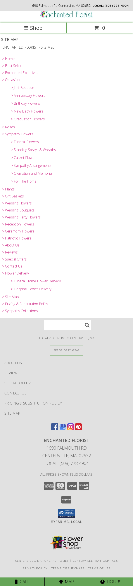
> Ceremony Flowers (18, 231)
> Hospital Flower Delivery (31, 289)
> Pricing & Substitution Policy (25, 303)
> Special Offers (14, 259)
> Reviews (10, 252)
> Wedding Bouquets (18, 210)
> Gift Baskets (13, 196)
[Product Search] (67, 325)
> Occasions (11, 79)
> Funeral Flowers (25, 141)
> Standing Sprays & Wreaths (33, 149)
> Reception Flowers (18, 224)
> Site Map (10, 296)
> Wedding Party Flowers (21, 217)
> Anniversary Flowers (28, 95)
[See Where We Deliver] (66, 350)
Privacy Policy (35, 568)
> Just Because (22, 87)
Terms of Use (99, 568)
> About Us (10, 245)
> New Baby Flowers (27, 111)
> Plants (8, 189)
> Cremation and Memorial (31, 173)
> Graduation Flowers (28, 119)
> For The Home (23, 181)
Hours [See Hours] (110, 582)
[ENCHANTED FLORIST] (66, 16)
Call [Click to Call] (22, 582)
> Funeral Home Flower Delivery (36, 281)
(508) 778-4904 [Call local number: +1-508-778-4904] (117, 5)
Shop (33, 27)
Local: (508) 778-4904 (67, 463)
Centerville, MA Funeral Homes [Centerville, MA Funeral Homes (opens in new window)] (42, 561)
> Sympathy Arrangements (31, 165)
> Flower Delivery (15, 273)
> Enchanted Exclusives (20, 72)
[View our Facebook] (54, 428)
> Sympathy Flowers (17, 134)
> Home (8, 58)
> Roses (8, 127)
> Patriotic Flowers (16, 238)
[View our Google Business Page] (62, 428)
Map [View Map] (66, 582)
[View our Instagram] (70, 428)
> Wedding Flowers (17, 203)
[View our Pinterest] (78, 428)
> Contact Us (12, 266)
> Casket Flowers (24, 157)
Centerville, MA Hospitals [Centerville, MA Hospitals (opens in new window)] (95, 561)
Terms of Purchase (67, 568)
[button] (66, 513)
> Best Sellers (12, 65)
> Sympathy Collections (20, 310)
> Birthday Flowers (25, 103)
